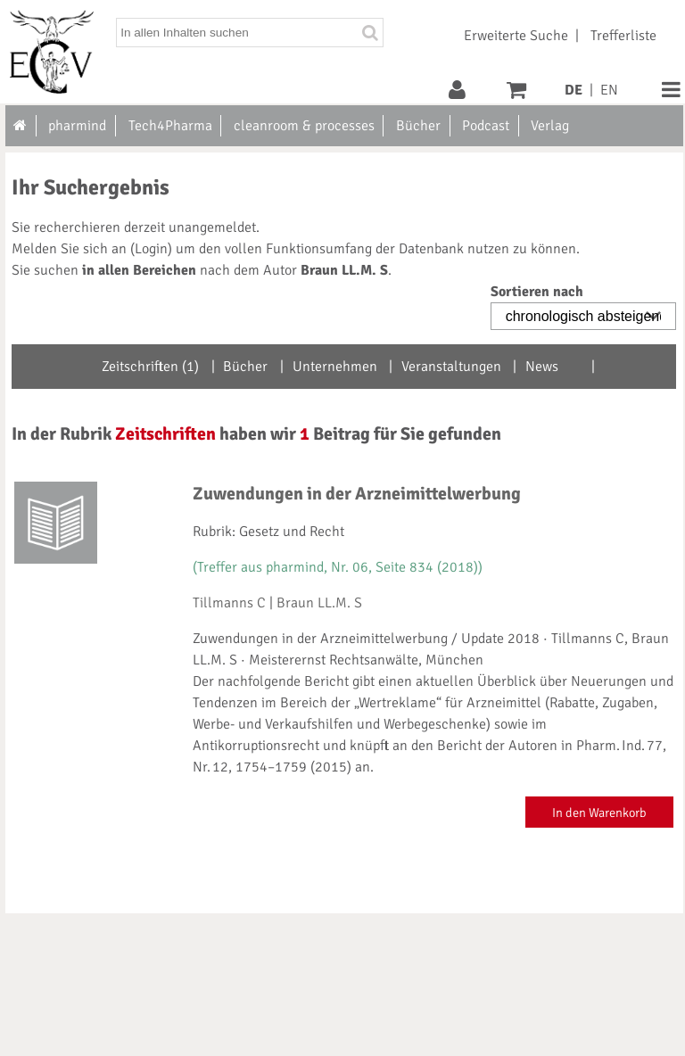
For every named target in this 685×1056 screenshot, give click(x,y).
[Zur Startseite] (21, 125)
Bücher (245, 366)
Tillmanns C (229, 603)
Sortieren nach (537, 292)
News (541, 366)
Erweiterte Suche (516, 36)
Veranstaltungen (451, 366)
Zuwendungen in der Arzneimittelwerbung (357, 494)
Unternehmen (335, 366)
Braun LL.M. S (319, 603)
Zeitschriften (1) (150, 366)
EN (609, 90)
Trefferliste (623, 36)
